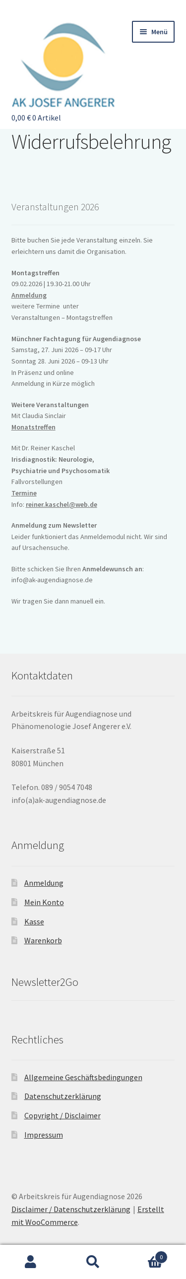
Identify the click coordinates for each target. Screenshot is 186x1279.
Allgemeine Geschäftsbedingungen (83, 1077)
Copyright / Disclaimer (62, 1115)
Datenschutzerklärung (62, 1096)
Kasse (34, 921)
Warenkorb (43, 940)
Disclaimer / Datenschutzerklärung (70, 1209)
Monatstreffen (33, 427)
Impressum (43, 1135)
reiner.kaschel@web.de (61, 504)
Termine (24, 492)
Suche (93, 1262)
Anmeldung (29, 295)
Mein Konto (44, 902)
